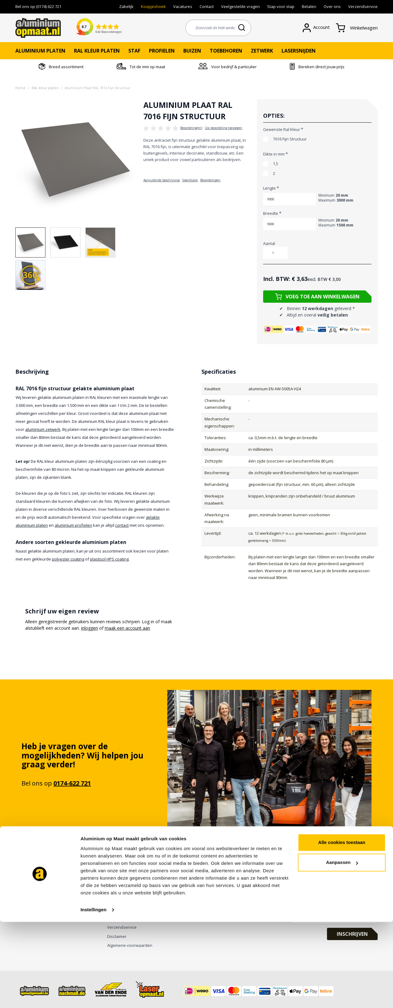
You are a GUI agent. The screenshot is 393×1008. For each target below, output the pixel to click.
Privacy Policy (119, 900)
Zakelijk (126, 6)
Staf (134, 50)
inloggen (89, 628)
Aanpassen (342, 948)
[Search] (242, 27)
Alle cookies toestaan (341, 928)
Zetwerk (262, 50)
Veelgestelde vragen (240, 6)
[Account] (319, 27)
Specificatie (190, 180)
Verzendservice (363, 6)
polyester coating (68, 559)
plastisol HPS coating (109, 559)
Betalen (309, 6)
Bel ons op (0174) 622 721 (38, 6)
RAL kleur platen (97, 50)
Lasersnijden (299, 50)
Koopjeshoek (153, 6)
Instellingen (93, 995)
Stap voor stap (280, 6)
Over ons (332, 6)
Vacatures (182, 6)
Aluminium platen (40, 50)
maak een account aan (127, 628)
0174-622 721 (72, 783)
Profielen (162, 50)
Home (20, 87)
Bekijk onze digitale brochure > (136, 882)
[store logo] (38, 28)
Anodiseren (26, 900)
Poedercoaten (28, 909)
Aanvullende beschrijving (161, 180)
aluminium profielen (73, 525)
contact (122, 525)
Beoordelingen (210, 180)
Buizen (192, 50)
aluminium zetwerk (42, 429)
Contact (207, 6)
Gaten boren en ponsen (37, 882)
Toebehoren (226, 50)
